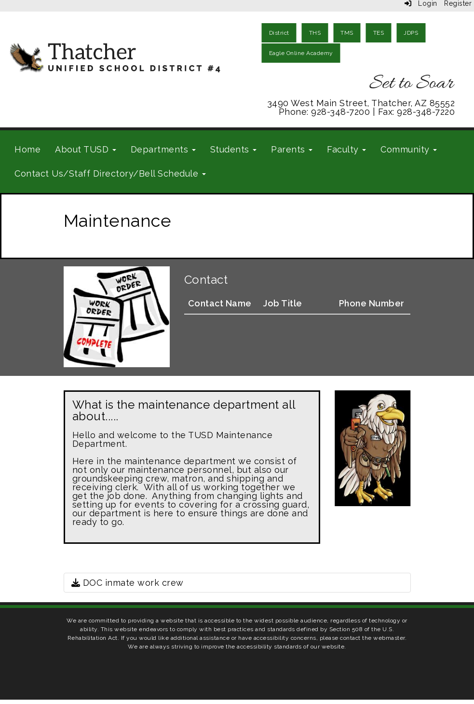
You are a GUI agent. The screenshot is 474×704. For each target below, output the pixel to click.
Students (233, 149)
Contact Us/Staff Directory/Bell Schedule (110, 173)
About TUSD (85, 149)
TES (378, 32)
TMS (346, 32)
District (279, 32)
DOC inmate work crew (127, 583)
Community (408, 149)
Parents (291, 149)
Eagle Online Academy (301, 53)
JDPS (411, 32)
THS (315, 32)
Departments (163, 149)
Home (27, 149)
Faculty (346, 149)
